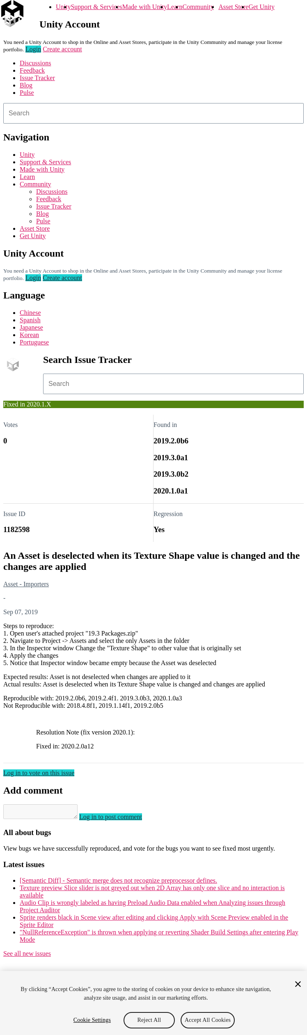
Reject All (149, 1020)
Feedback (32, 70)
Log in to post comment (118, 819)
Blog (26, 85)
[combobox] (153, 113)
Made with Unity (144, 6)
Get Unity (261, 6)
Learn (174, 6)
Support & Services (96, 6)
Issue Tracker (37, 77)
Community (197, 6)
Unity (63, 6)
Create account (62, 49)
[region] (153, 1003)
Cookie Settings (92, 1020)
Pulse (27, 92)
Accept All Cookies (208, 1020)
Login (33, 49)
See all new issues (27, 955)
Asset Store (233, 6)
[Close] (298, 984)
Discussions (35, 63)
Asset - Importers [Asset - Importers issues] (26, 584)
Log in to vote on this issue (38, 772)
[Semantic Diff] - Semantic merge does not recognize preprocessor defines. (118, 882)
